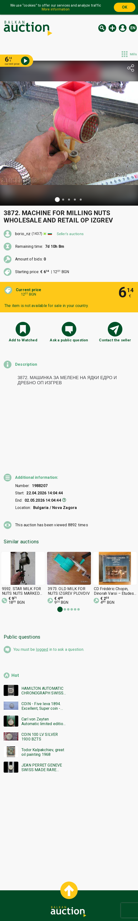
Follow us (100, 905)
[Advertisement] (69, 794)
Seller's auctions (70, 234)
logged (42, 618)
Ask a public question (69, 340)
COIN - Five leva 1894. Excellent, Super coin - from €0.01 (41, 675)
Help (68, 896)
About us (50, 905)
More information (55, 9)
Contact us (73, 905)
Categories (48, 896)
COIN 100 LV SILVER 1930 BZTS (39, 706)
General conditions (94, 896)
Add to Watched (23, 340)
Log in (123, 28)
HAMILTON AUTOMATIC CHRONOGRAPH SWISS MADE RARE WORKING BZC (42, 660)
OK (124, 7)
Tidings (30, 905)
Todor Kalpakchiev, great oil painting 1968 (42, 721)
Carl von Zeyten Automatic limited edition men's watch (43, 690)
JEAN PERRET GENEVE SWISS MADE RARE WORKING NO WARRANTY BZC (41, 736)
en (132, 28)
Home (28, 896)
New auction (112, 28)
